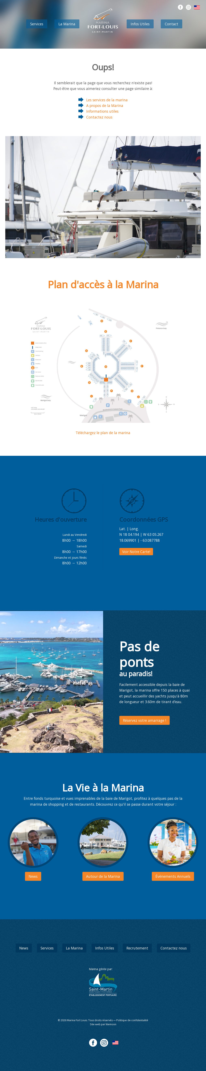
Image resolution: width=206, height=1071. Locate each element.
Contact (171, 23)
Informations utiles (102, 111)
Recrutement (137, 948)
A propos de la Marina (104, 105)
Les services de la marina (107, 99)
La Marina (66, 23)
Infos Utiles (140, 23)
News (23, 948)
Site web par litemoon (103, 1024)
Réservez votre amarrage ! (144, 720)
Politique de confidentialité (132, 1020)
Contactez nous (99, 117)
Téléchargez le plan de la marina (103, 432)
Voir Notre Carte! (136, 551)
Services (36, 23)
